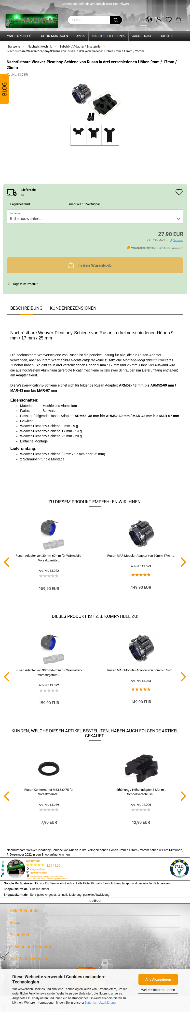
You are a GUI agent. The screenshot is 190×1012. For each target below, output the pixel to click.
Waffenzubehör (20, 36)
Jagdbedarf (142, 36)
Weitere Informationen (158, 990)
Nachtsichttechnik (108, 36)
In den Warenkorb (89, 265)
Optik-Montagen (54, 36)
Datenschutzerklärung (100, 1002)
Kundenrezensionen (73, 308)
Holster (166, 36)
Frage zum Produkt (25, 284)
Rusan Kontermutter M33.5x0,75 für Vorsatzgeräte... (48, 792)
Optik (80, 36)
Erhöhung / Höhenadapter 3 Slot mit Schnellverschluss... (140, 792)
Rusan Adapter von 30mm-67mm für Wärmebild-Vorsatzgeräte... (48, 558)
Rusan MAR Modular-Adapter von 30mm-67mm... (141, 555)
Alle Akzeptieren (158, 979)
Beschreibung (26, 308)
